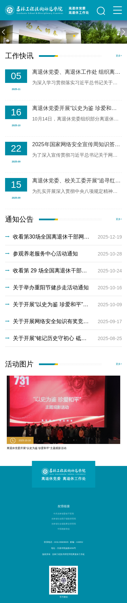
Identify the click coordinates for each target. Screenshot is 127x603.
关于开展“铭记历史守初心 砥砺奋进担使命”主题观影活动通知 (63, 338)
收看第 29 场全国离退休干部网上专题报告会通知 (63, 270)
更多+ (119, 55)
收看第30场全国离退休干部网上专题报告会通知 (63, 236)
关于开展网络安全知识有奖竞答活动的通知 (63, 321)
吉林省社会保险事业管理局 (63, 524)
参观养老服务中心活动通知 (63, 253)
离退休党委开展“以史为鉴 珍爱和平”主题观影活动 (36, 448)
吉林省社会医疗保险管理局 (63, 519)
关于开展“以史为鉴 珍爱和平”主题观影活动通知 (63, 304)
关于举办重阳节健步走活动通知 (63, 287)
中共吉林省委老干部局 (64, 514)
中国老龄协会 (64, 529)
